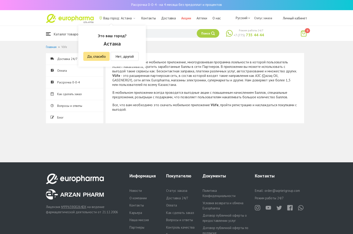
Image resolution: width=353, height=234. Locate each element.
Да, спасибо (96, 56)
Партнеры (136, 227)
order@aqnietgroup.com (282, 190)
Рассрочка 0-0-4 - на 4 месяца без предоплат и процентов (176, 4)
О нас (217, 18)
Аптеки (202, 18)
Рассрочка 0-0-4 (65, 82)
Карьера (135, 213)
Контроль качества (180, 227)
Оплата (58, 71)
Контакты (148, 18)
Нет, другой (124, 56)
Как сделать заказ (66, 94)
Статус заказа (263, 18)
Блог (56, 117)
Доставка (168, 18)
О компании (138, 198)
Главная (51, 47)
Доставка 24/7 (63, 59)
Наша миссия (139, 220)
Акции (186, 18)
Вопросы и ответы (66, 106)
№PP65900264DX (73, 207)
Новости (135, 190)
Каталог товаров (63, 34)
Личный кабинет (295, 18)
